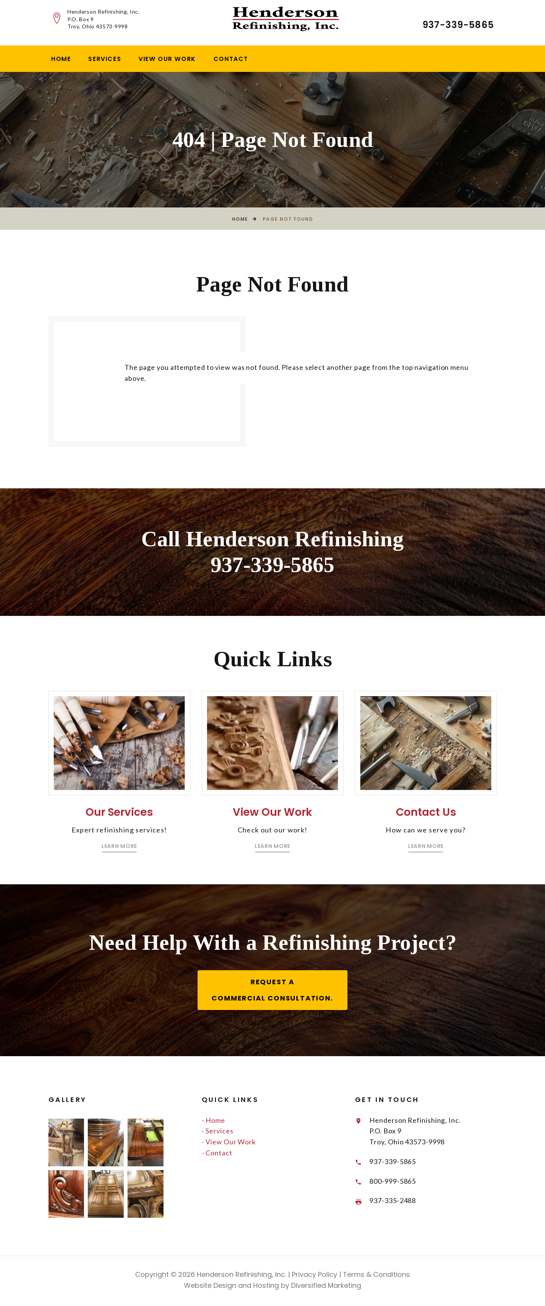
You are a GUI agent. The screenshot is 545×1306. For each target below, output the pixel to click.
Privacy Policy (313, 1276)
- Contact (217, 1154)
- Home (213, 1121)
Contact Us (426, 829)
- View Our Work (229, 1143)
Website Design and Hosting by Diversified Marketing (272, 1287)
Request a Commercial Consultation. (272, 991)
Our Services (119, 829)
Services (104, 59)
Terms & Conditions (375, 1276)
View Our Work (167, 59)
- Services (218, 1132)
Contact (230, 59)
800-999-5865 (393, 1182)
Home (61, 59)
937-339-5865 (458, 25)
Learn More (119, 863)
